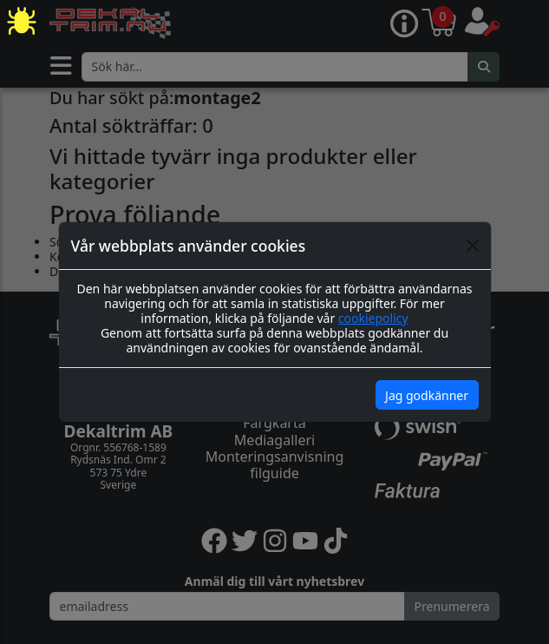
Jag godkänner (426, 395)
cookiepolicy (373, 318)
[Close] (473, 245)
